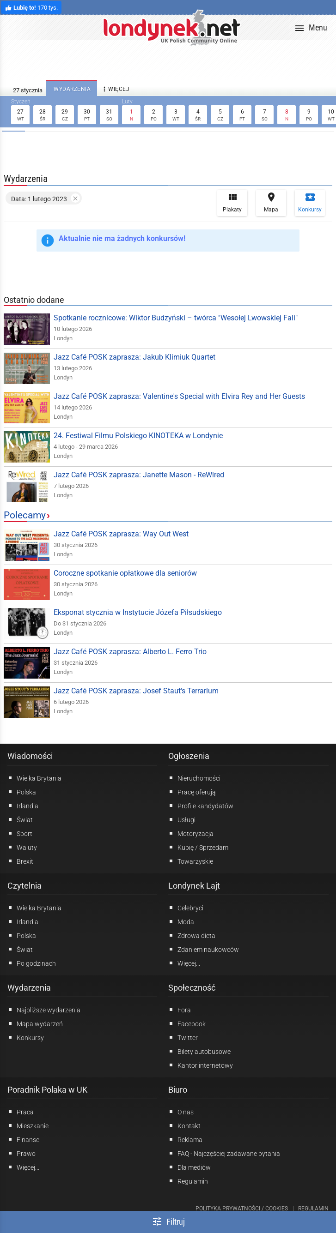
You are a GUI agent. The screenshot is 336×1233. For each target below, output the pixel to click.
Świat (20, 819)
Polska (21, 792)
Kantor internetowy (200, 1065)
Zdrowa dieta (191, 935)
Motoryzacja (191, 833)
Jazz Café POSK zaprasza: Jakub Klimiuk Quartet (134, 357)
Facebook (187, 1023)
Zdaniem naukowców (203, 949)
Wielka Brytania (34, 778)
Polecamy (25, 515)
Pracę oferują (192, 792)
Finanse (23, 1139)
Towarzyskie (190, 861)
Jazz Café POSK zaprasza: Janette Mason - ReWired (139, 474)
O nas (181, 1112)
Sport (19, 833)
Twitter (183, 1037)
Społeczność (191, 987)
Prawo (21, 1153)
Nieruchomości (194, 778)
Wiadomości (30, 756)
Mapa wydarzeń (35, 1023)
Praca (20, 1112)
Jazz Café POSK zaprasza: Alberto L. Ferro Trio (130, 651)
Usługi (181, 819)
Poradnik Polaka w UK (47, 1090)
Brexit (20, 861)
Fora (179, 1009)
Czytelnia (24, 885)
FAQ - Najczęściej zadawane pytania (224, 1153)
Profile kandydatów (200, 805)
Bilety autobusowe (199, 1051)
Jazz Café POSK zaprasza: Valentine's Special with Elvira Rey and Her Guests (179, 396)
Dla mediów (189, 1167)
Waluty (22, 847)
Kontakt (184, 1125)
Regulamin (188, 1181)
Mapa (271, 202)
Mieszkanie (28, 1125)
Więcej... (184, 963)
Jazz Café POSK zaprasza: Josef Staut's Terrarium (136, 690)
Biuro (177, 1090)
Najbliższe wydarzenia (43, 1009)
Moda (181, 921)
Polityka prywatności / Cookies (241, 1208)
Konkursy (310, 202)
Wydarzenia (29, 987)
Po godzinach (31, 963)
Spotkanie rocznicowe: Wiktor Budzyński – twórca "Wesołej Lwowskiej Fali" (176, 317)
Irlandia (22, 805)
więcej (115, 89)
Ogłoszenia (188, 756)
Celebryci (185, 907)
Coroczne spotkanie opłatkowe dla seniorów (125, 573)
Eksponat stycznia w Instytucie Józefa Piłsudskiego (138, 612)
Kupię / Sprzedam (198, 847)
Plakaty (232, 202)
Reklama (185, 1139)
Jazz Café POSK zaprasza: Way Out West (121, 533)
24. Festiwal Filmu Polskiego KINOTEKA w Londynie (138, 435)
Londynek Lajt (194, 885)
